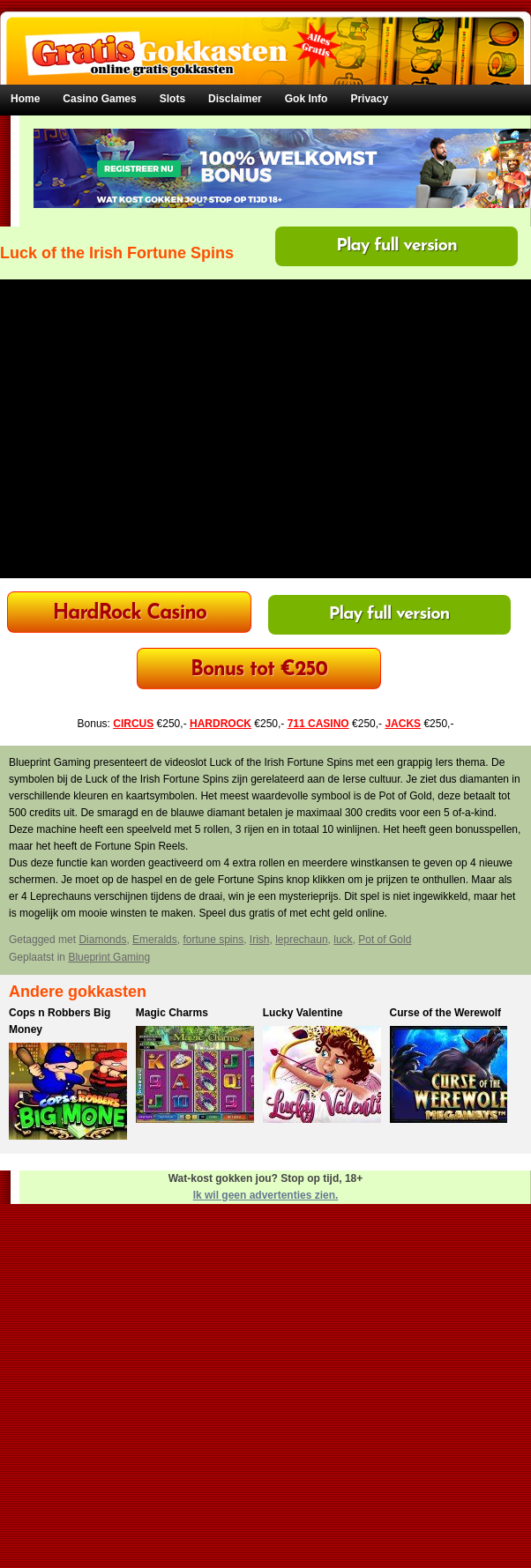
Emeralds (154, 939)
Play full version (396, 246)
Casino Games (99, 99)
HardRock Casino (129, 614)
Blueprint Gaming (109, 957)
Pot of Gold (384, 939)
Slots (172, 99)
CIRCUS (133, 723)
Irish (260, 939)
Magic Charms (172, 1013)
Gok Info (306, 99)
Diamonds (102, 939)
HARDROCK (220, 723)
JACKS (403, 723)
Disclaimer (235, 99)
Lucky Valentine (303, 1013)
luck (342, 939)
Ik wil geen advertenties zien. (266, 1195)
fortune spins (213, 939)
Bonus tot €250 (259, 670)
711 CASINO (318, 723)
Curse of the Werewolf (445, 1013)
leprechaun (301, 939)
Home (25, 99)
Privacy (369, 99)
